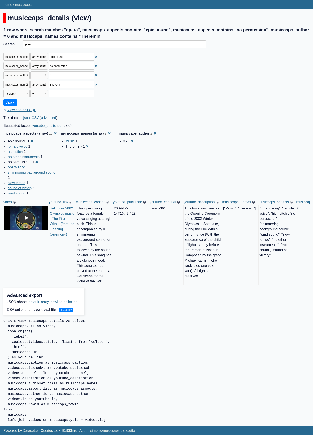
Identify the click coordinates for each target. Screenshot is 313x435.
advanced (48, 118)
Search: (9, 44)
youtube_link (58, 202)
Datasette (30, 430)
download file (42, 309)
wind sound (16, 193)
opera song (16, 167)
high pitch (15, 151)
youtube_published (47, 125)
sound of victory (20, 188)
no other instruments (24, 157)
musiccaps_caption (90, 202)
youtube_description (199, 202)
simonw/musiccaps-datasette (112, 430)
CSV (35, 118)
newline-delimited (64, 302)
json (26, 118)
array (45, 302)
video (7, 202)
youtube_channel (163, 202)
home (7, 5)
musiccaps (23, 5)
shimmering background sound (31, 172)
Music (70, 141)
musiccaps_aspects (273, 202)
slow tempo (16, 183)
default (34, 302)
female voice (17, 146)
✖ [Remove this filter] (96, 56)
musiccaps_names (236, 202)
